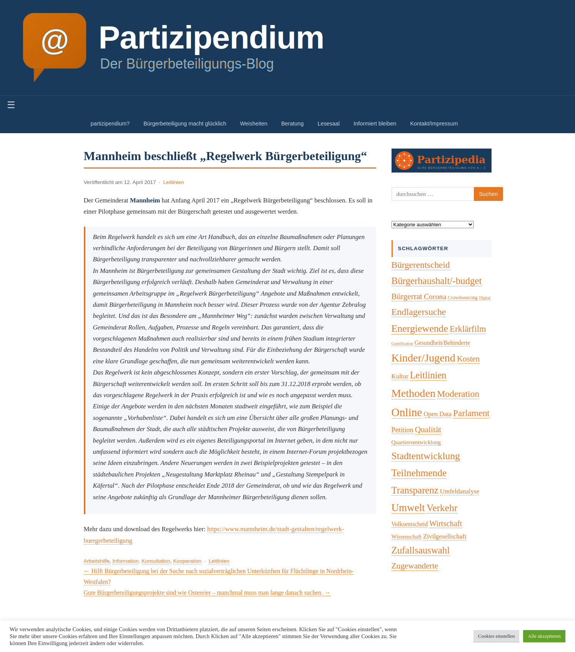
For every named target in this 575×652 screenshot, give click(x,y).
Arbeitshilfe (97, 561)
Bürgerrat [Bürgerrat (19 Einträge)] (407, 296)
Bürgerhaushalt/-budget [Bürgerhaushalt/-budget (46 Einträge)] (437, 281)
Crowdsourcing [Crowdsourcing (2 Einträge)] (462, 297)
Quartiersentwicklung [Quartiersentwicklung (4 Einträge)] (416, 442)
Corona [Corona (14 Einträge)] (435, 296)
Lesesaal (329, 123)
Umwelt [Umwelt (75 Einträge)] (408, 507)
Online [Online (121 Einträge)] (407, 412)
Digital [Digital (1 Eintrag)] (485, 298)
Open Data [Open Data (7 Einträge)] (437, 414)
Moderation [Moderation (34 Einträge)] (458, 394)
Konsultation (156, 561)
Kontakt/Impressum (434, 123)
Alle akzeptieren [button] (544, 636)
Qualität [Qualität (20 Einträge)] (428, 429)
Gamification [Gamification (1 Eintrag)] (402, 343)
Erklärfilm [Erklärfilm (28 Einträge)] (468, 329)
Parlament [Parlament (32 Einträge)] (471, 413)
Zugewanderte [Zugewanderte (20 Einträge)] (415, 565)
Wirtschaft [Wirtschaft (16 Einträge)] (445, 523)
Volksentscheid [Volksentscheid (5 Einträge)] (410, 524)
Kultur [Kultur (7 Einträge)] (400, 376)
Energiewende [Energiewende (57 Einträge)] (420, 328)
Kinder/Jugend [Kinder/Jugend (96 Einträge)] (424, 358)
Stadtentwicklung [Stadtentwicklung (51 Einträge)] (426, 455)
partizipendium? (110, 123)
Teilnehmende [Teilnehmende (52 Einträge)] (419, 472)
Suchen (488, 194)
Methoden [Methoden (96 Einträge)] (414, 393)
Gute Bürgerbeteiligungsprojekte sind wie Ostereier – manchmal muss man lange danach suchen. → (207, 592)
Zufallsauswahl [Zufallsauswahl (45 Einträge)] (421, 550)
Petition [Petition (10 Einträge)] (402, 430)
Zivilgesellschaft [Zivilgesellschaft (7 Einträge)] (445, 536)
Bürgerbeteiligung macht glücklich (184, 123)
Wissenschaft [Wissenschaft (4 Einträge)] (407, 536)
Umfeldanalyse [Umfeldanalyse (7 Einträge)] (459, 491)
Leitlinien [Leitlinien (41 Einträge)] (428, 375)
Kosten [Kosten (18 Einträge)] (468, 358)
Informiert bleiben (374, 123)
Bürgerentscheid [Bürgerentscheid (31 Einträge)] (421, 265)
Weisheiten (253, 123)
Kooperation (187, 561)
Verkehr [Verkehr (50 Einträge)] (442, 507)
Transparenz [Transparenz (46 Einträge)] (415, 490)
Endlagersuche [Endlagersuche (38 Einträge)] (419, 312)
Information (125, 561)
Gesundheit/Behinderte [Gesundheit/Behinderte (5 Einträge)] (442, 342)
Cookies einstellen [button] (496, 636)
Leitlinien (173, 182)
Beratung (292, 123)
